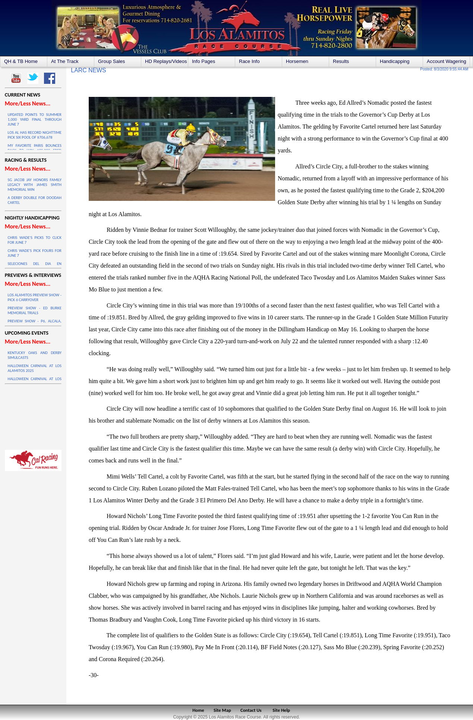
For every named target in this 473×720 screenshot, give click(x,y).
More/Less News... (27, 103)
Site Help (281, 710)
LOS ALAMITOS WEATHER (33, 415)
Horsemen (297, 61)
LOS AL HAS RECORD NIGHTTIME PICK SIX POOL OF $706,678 (35, 135)
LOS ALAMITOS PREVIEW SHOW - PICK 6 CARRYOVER (35, 297)
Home (198, 710)
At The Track (64, 61)
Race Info (249, 61)
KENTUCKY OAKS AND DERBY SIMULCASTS (35, 355)
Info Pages (203, 61)
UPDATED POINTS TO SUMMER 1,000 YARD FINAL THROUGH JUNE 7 (35, 119)
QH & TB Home (21, 61)
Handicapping (395, 61)
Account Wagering (446, 61)
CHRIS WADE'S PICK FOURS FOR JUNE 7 (35, 253)
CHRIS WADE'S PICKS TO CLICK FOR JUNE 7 (35, 240)
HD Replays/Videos (166, 61)
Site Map (222, 710)
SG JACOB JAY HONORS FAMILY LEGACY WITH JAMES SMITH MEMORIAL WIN (35, 184)
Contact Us (251, 710)
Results (341, 61)
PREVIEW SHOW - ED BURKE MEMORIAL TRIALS (35, 310)
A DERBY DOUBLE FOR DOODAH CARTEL (35, 200)
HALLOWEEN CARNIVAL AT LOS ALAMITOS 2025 (35, 368)
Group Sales (111, 61)
